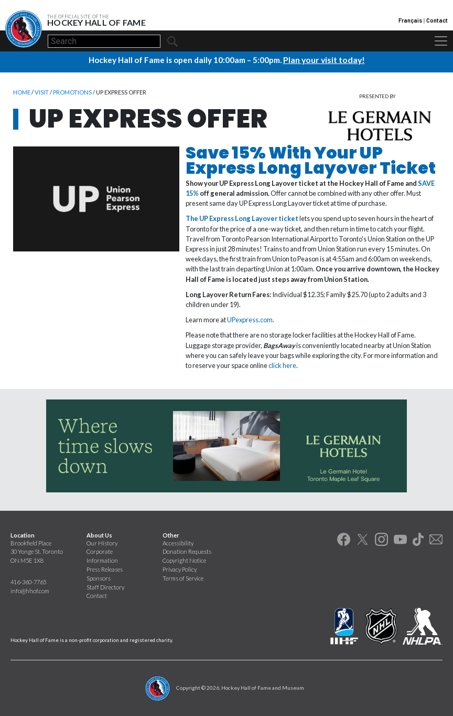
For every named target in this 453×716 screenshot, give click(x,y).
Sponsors (99, 577)
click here (282, 365)
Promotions (72, 91)
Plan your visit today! (324, 59)
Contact (437, 20)
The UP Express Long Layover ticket (242, 218)
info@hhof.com (29, 590)
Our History (102, 542)
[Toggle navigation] (441, 40)
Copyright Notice (184, 559)
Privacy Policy (180, 568)
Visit (42, 91)
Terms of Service (183, 577)
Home (21, 91)
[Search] (104, 41)
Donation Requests (187, 550)
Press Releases (105, 568)
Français (410, 20)
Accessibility (178, 542)
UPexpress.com (250, 319)
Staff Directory (105, 586)
